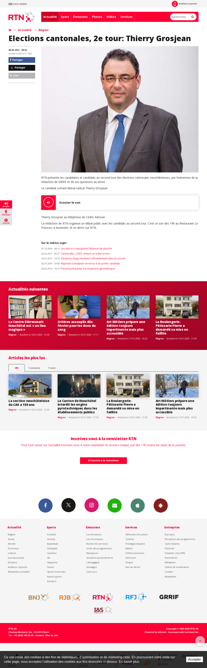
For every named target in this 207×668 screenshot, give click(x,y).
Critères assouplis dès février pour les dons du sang (77, 326)
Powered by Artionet (155, 632)
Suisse (11, 539)
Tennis (50, 567)
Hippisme (52, 562)
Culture (12, 553)
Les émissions (93, 534)
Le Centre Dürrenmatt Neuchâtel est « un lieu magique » (27, 326)
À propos (169, 534)
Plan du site (51, 635)
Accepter (194, 659)
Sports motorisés (56, 571)
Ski (48, 557)
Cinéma (130, 539)
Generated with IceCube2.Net (183, 632)
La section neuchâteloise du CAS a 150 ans (28, 403)
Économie (13, 548)
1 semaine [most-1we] (34, 367)
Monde (12, 543)
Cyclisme (52, 553)
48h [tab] (17, 367)
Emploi (129, 562)
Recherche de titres (97, 543)
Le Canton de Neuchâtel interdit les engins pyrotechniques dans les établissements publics (77, 407)
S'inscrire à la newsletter (103, 460)
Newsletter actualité (19, 571)
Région (43, 30)
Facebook (45, 505)
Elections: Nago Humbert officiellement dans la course (83, 258)
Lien (14, 75)
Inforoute (131, 557)
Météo (129, 548)
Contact (169, 571)
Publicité (169, 548)
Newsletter (170, 576)
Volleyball (52, 548)
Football (51, 534)
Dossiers (12, 562)
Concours (91, 571)
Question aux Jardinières (99, 557)
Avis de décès (133, 567)
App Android (161, 505)
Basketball (52, 543)
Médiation (170, 562)
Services (126, 17)
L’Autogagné (92, 562)
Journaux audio (16, 557)
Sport (65, 17)
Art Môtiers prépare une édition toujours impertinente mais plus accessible (126, 328)
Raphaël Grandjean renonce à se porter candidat (80, 263)
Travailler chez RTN (175, 553)
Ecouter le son (60, 202)
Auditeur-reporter (184, 4)
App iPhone (138, 505)
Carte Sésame (172, 543)
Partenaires (171, 557)
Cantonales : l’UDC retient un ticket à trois (75, 253)
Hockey (51, 539)
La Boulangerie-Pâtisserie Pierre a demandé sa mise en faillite (172, 328)
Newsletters (115, 505)
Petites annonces (135, 553)
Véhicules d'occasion (137, 534)
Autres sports (54, 576)
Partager (16, 59)
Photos (97, 17)
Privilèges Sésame (135, 543)
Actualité (50, 17)
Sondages (91, 567)
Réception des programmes (180, 539)
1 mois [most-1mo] (52, 367)
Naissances (92, 553)
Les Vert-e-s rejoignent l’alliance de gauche (76, 248)
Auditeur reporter (17, 567)
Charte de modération (177, 567)
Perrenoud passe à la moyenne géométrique (78, 268)
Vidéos (111, 17)
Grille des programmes (99, 548)
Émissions (80, 17)
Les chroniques (94, 539)
